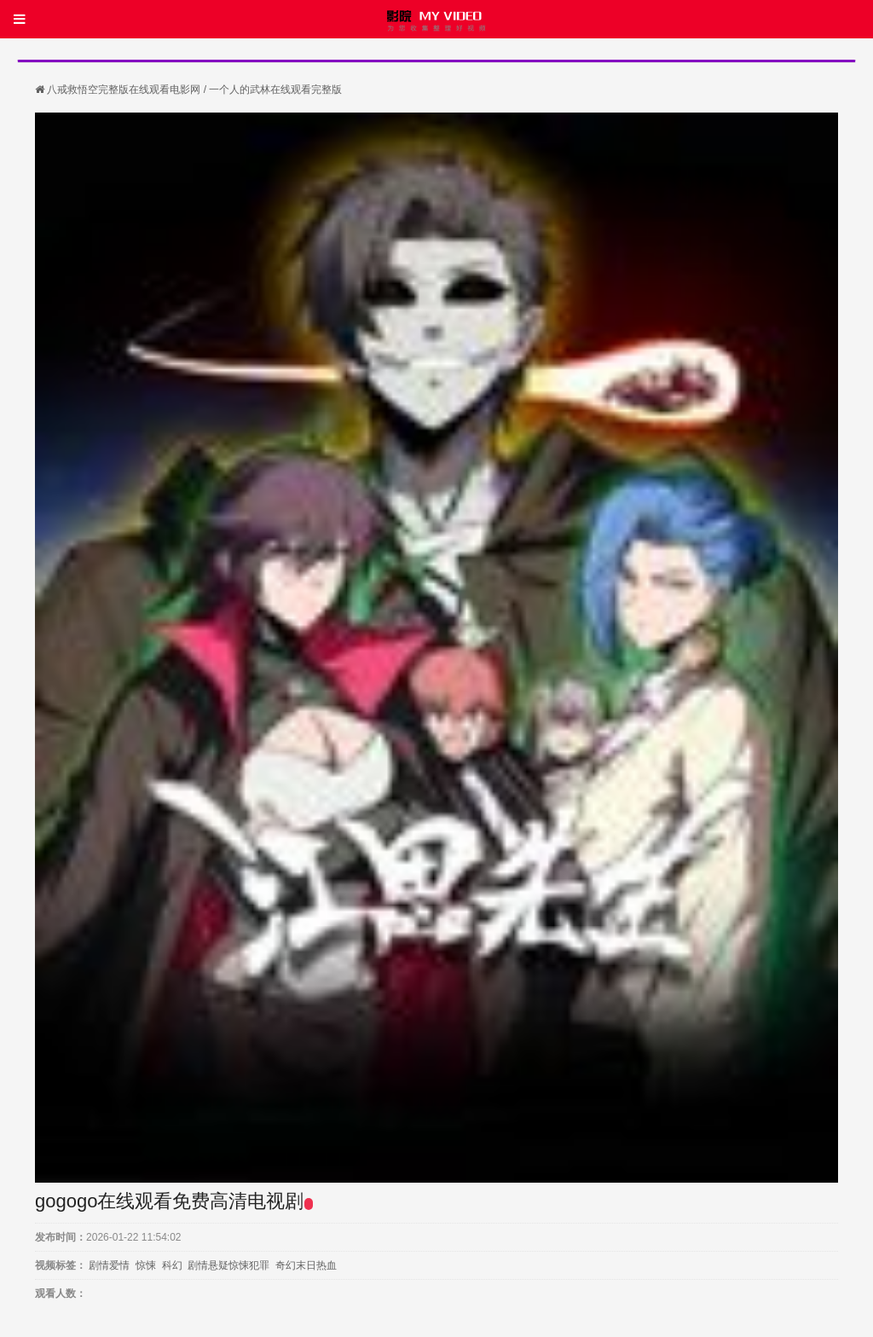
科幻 (172, 1265)
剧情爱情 (109, 1265)
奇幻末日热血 (306, 1265)
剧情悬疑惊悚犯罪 (228, 1265)
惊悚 (146, 1265)
